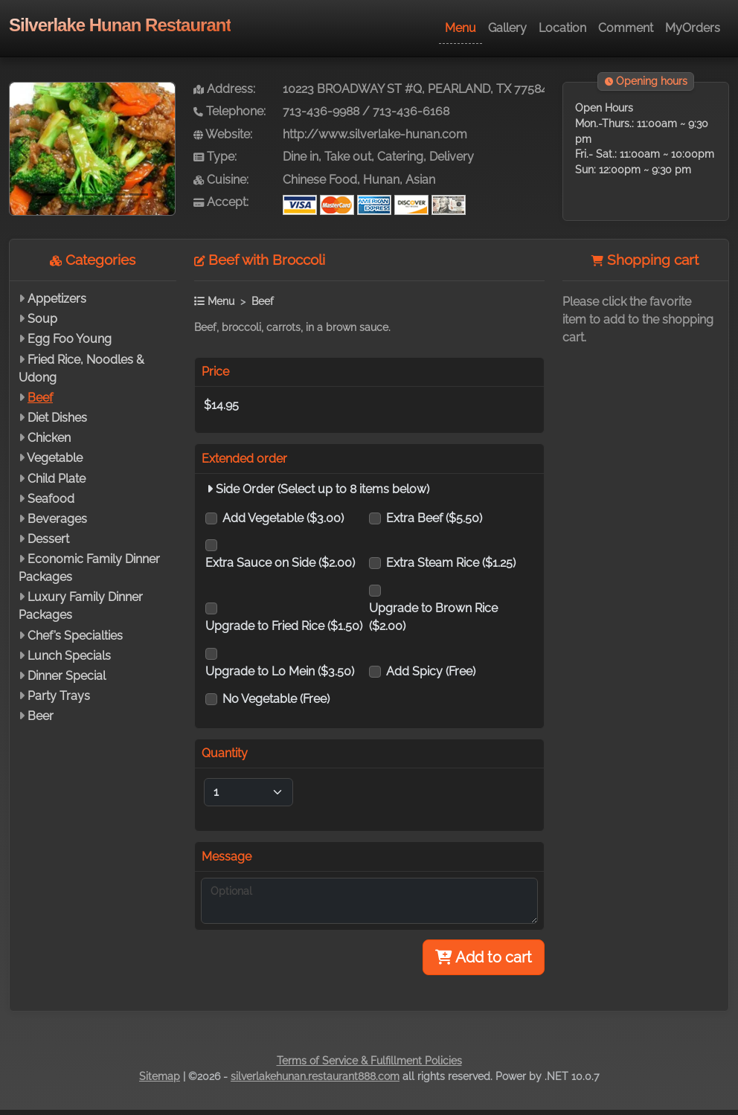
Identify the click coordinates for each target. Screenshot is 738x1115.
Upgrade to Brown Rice (433, 617)
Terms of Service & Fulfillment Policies (369, 1061)
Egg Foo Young (70, 339)
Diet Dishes (57, 418)
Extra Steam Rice (451, 563)
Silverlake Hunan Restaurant (120, 25)
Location (562, 28)
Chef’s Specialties (75, 636)
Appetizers (57, 299)
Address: (224, 89)
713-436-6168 (411, 111)
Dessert (48, 539)
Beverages (57, 519)
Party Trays (59, 696)
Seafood (51, 499)
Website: (222, 134)
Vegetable (55, 458)
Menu (460, 28)
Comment (625, 28)
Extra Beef (434, 518)
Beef (40, 398)
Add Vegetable (283, 518)
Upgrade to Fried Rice (283, 626)
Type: (215, 157)
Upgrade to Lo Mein (279, 671)
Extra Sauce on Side (280, 563)
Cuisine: (220, 180)
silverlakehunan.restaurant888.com (315, 1076)
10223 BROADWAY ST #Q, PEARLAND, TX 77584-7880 (431, 89)
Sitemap (159, 1076)
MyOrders (692, 28)
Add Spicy (430, 671)
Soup (42, 319)
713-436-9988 (321, 111)
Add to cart (483, 957)
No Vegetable (276, 699)
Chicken (49, 438)
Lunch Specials (69, 656)
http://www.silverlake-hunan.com (375, 134)
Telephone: (229, 111)
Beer (41, 716)
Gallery (507, 28)
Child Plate (57, 479)
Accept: (220, 202)
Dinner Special (67, 676)
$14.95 (221, 405)
